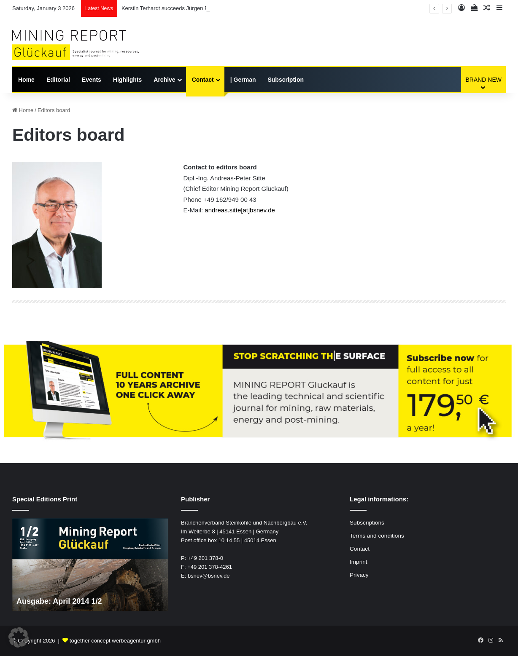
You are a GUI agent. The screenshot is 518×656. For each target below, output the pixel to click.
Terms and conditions (377, 536)
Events (91, 79)
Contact (203, 79)
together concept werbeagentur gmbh (115, 640)
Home (26, 79)
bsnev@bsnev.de (209, 576)
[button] (18, 637)
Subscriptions (367, 522)
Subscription (285, 79)
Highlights (127, 79)
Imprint (358, 562)
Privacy (359, 575)
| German (243, 79)
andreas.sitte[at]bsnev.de (240, 210)
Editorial (58, 79)
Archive (164, 79)
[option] (90, 564)
